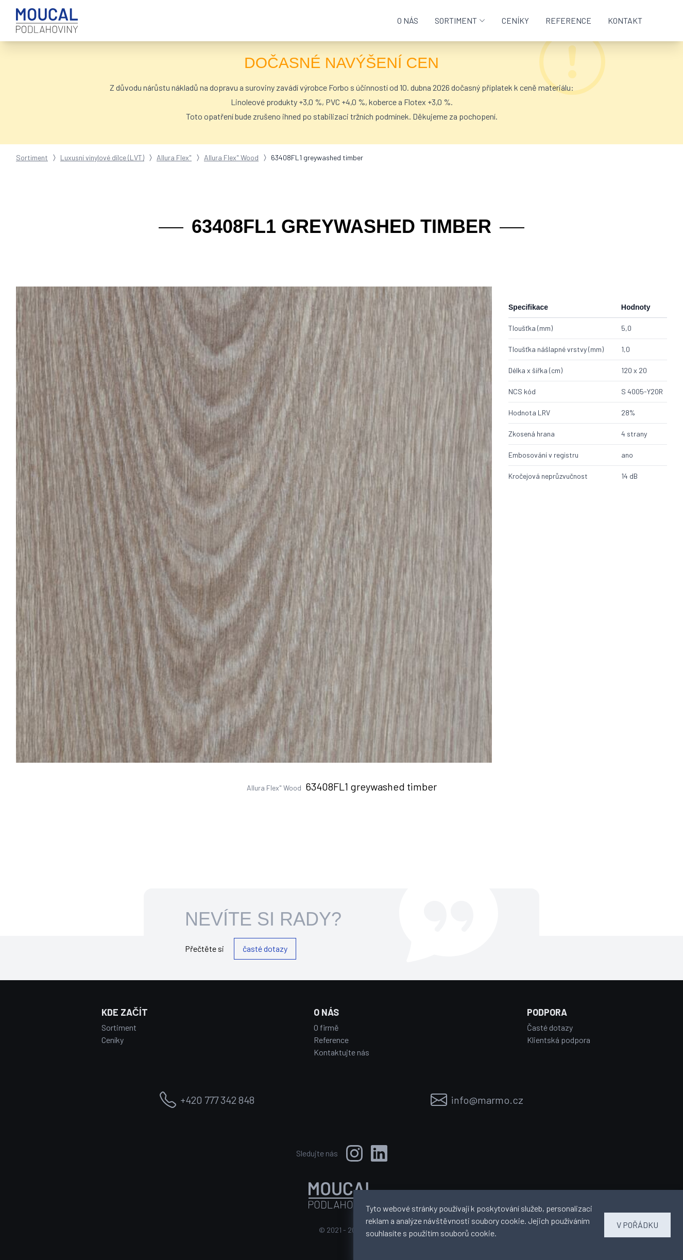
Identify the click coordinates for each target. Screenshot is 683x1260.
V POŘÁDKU (637, 1225)
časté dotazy (265, 948)
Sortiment (32, 157)
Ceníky (112, 1040)
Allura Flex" (174, 157)
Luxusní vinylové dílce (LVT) (102, 157)
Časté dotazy (550, 1027)
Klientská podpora (558, 1040)
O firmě (326, 1027)
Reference (331, 1040)
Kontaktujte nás (341, 1052)
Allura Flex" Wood (231, 157)
